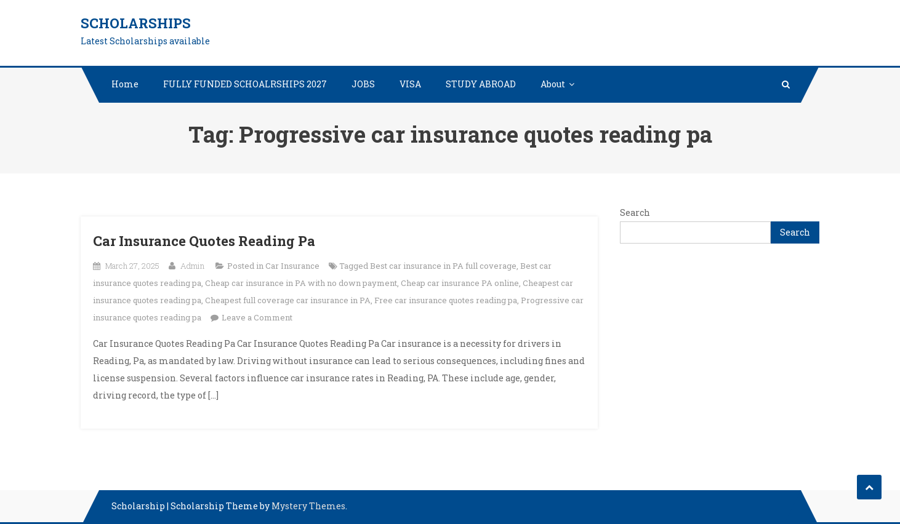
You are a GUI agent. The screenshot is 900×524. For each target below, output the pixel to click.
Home (125, 84)
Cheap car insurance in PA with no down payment (301, 282)
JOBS (363, 84)
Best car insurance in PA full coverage (443, 265)
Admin (192, 265)
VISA (410, 84)
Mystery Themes (308, 506)
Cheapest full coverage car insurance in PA (288, 300)
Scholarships (136, 23)
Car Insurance (292, 265)
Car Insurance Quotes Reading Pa (204, 241)
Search (635, 212)
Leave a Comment (257, 317)
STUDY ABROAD (481, 84)
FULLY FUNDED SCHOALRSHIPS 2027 (245, 84)
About (552, 84)
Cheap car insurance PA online (460, 282)
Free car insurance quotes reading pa (445, 300)
